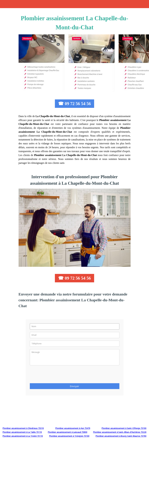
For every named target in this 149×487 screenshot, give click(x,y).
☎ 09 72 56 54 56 (74, 103)
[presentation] (54, 375)
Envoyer (74, 386)
